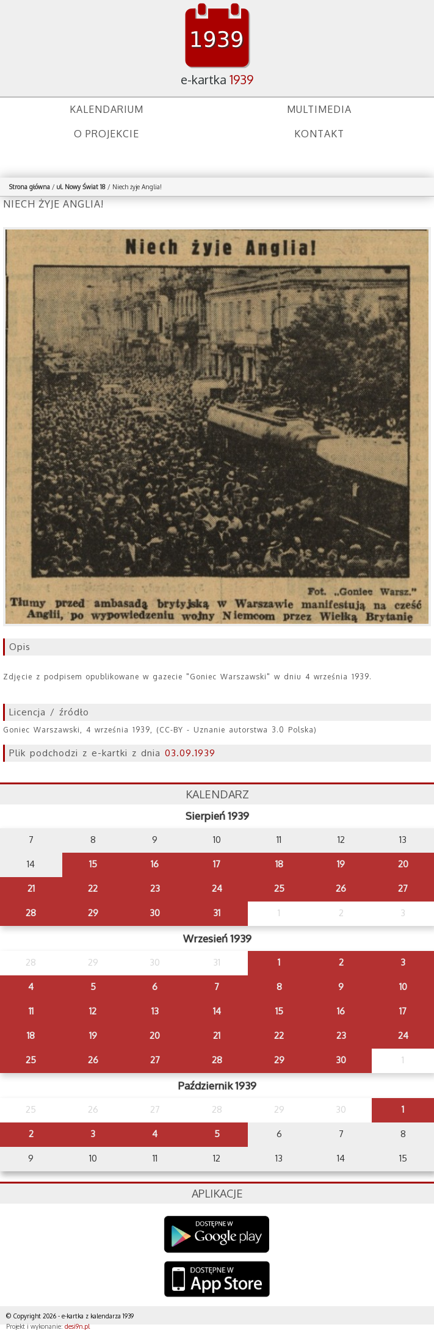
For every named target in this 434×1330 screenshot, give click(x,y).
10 (403, 986)
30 (155, 913)
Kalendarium (106, 109)
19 (341, 864)
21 (31, 888)
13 (155, 1011)
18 (279, 864)
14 (217, 1011)
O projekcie (106, 134)
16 (155, 864)
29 (93, 913)
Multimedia (319, 109)
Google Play (217, 1234)
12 (92, 1011)
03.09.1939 (190, 753)
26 (341, 888)
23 (155, 888)
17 (216, 864)
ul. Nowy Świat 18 (81, 186)
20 (403, 864)
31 (216, 913)
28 (31, 913)
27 (403, 888)
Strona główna (29, 186)
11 (31, 1011)
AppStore (217, 1280)
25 (279, 888)
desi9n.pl (77, 1326)
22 (93, 888)
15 (93, 864)
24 (217, 888)
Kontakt (319, 134)
